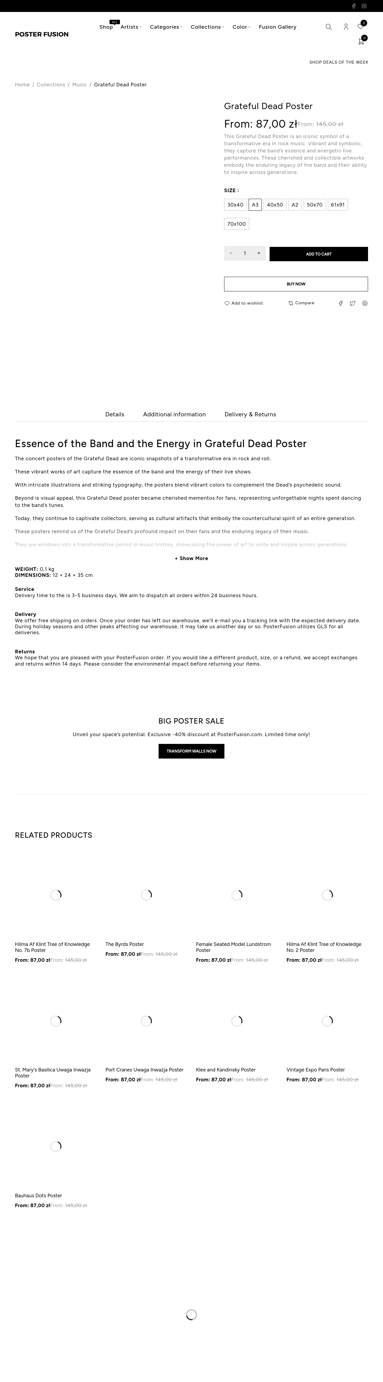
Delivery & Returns (264, 415)
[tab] (96, 415)
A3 (255, 205)
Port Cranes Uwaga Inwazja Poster (145, 1072)
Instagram (364, 6)
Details (96, 415)
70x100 (236, 224)
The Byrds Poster (125, 946)
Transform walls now (191, 753)
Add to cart (323, 253)
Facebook (354, 6)
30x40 (235, 205)
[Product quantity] (248, 253)
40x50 (275, 205)
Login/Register (346, 27)
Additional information (170, 415)
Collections (51, 85)
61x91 (338, 205)
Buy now (296, 284)
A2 (295, 205)
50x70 (315, 205)
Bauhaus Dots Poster (38, 1198)
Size (230, 190)
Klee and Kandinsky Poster (226, 1072)
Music (79, 85)
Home (22, 85)
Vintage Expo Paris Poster (316, 1072)
